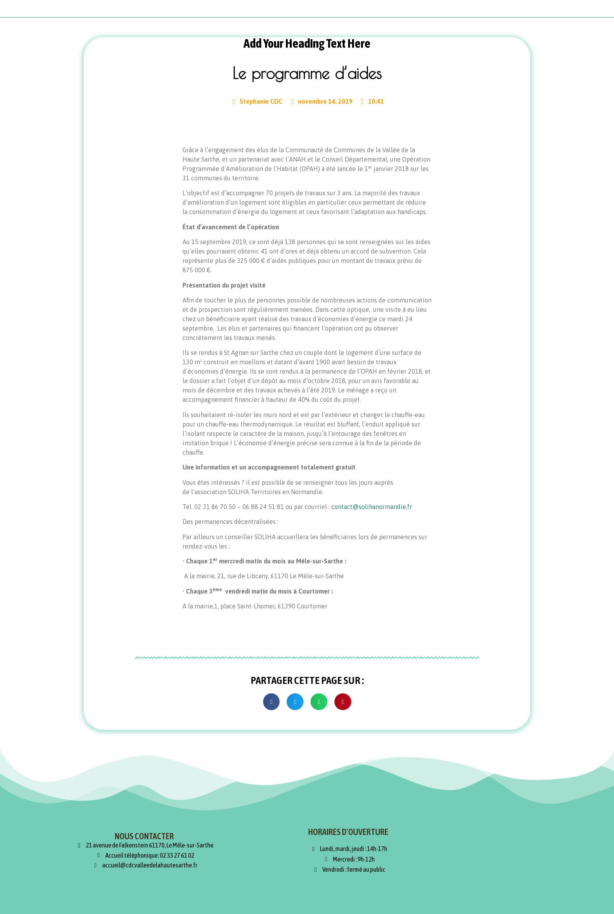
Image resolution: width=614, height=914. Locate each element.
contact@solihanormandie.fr (371, 506)
